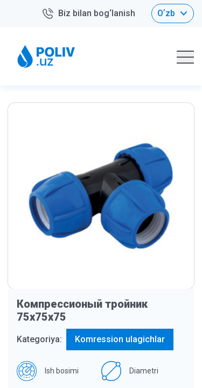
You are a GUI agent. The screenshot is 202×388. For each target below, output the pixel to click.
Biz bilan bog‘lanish (88, 14)
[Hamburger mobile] (185, 56)
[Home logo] (46, 56)
